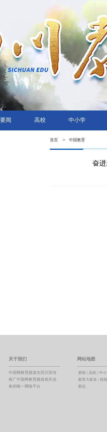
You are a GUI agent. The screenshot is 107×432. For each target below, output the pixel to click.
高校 (40, 120)
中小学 (77, 120)
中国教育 (77, 140)
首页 (54, 140)
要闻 (5, 120)
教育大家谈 (87, 379)
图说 (82, 386)
